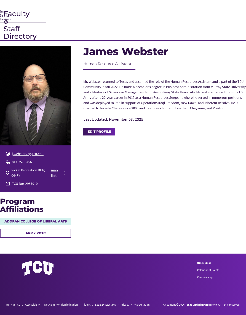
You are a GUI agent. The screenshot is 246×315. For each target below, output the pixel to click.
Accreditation (142, 304)
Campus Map (205, 277)
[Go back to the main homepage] (38, 268)
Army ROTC (36, 233)
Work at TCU (13, 304)
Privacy (125, 304)
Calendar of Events (208, 270)
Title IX (86, 304)
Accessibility (32, 304)
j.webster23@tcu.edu (28, 153)
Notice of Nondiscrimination (61, 304)
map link (54, 173)
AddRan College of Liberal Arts (35, 221)
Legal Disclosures (105, 304)
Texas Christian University (201, 304)
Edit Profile (99, 132)
